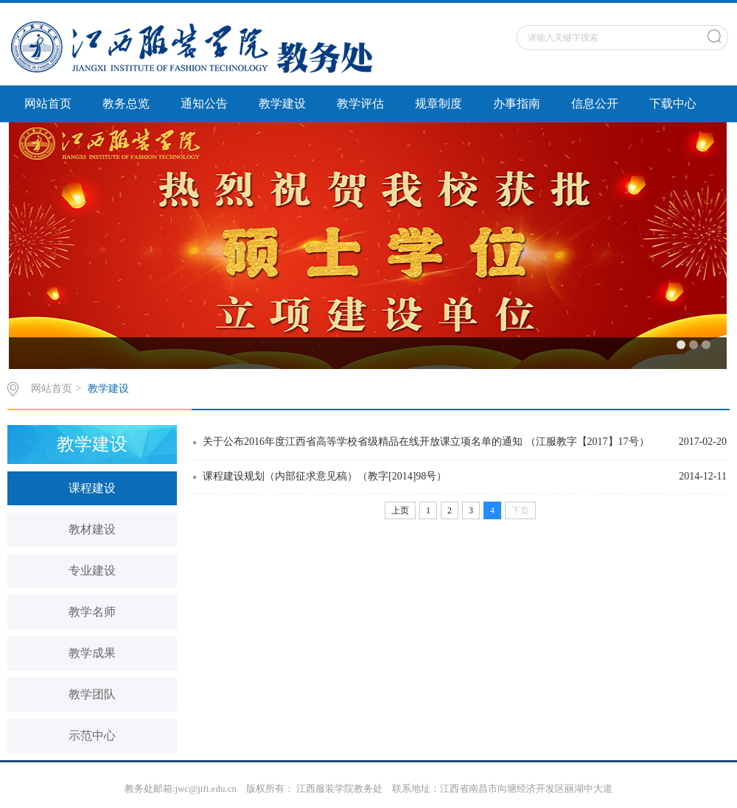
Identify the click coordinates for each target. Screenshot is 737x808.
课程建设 (92, 488)
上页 (400, 510)
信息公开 (594, 103)
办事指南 (516, 103)
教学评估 (360, 103)
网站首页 (47, 103)
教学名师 (92, 611)
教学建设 (282, 103)
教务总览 (126, 103)
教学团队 (92, 694)
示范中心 (92, 735)
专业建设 (92, 570)
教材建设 (92, 529)
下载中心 (672, 103)
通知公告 (204, 103)
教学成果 (92, 653)
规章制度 (438, 103)
